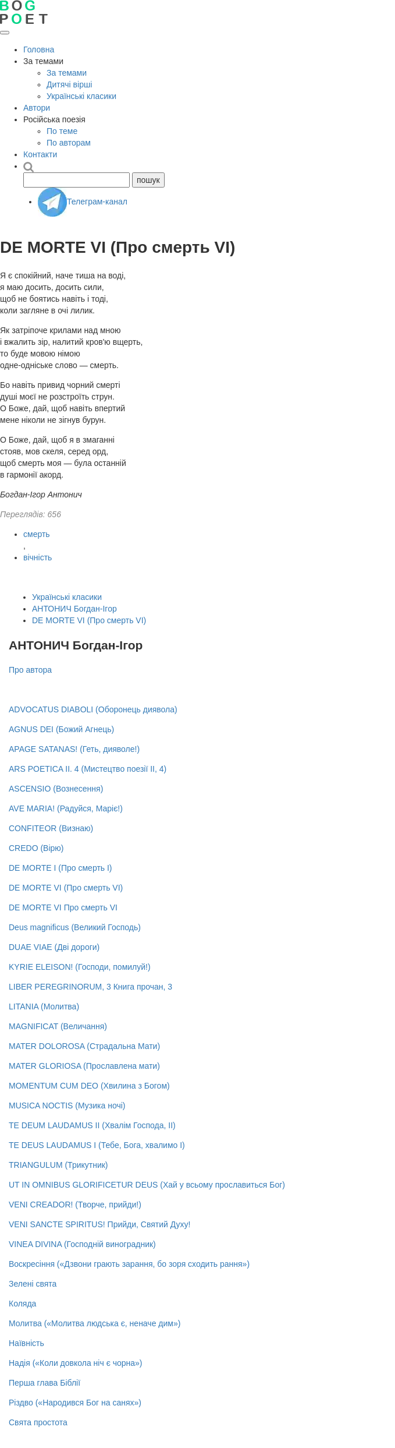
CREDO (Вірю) (36, 848)
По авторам (69, 142)
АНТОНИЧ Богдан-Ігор (74, 608)
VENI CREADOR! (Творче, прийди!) (75, 1204)
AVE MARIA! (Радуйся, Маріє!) (66, 808)
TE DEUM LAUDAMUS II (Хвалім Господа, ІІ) (92, 1125)
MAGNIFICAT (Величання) (58, 1026)
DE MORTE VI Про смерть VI (63, 907)
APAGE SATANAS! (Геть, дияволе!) (74, 749)
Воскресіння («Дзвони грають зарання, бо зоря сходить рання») (129, 1264)
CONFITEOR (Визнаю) (51, 828)
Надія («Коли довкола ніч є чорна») (76, 1363)
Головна (38, 49)
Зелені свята (32, 1283)
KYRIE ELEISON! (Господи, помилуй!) (80, 967)
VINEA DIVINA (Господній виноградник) (82, 1244)
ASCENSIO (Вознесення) (56, 788)
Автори (36, 107)
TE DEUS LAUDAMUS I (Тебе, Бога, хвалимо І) (97, 1145)
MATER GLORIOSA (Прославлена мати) (84, 1066)
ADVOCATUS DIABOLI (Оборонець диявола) (93, 709)
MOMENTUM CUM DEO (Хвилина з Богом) (89, 1085)
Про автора (30, 669)
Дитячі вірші (69, 84)
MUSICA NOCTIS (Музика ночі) (67, 1105)
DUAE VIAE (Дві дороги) (54, 947)
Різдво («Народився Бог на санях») (75, 1402)
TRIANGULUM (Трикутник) (58, 1165)
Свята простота (38, 1422)
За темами (67, 72)
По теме (62, 131)
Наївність (26, 1343)
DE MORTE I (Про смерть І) (60, 868)
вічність (37, 557)
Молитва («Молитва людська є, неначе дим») (94, 1323)
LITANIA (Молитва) (44, 1006)
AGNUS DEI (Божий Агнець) (61, 729)
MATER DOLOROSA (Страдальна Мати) (84, 1046)
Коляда (22, 1303)
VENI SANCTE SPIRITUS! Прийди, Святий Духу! (99, 1224)
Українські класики (81, 96)
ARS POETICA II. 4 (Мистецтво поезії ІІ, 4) (87, 769)
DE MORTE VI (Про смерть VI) (89, 620)
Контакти (40, 154)
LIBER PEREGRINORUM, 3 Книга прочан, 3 (90, 986)
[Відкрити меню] (4, 32)
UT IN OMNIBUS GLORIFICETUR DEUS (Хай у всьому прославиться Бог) (147, 1184)
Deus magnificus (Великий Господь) (75, 927)
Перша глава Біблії (44, 1382)
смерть (36, 534)
